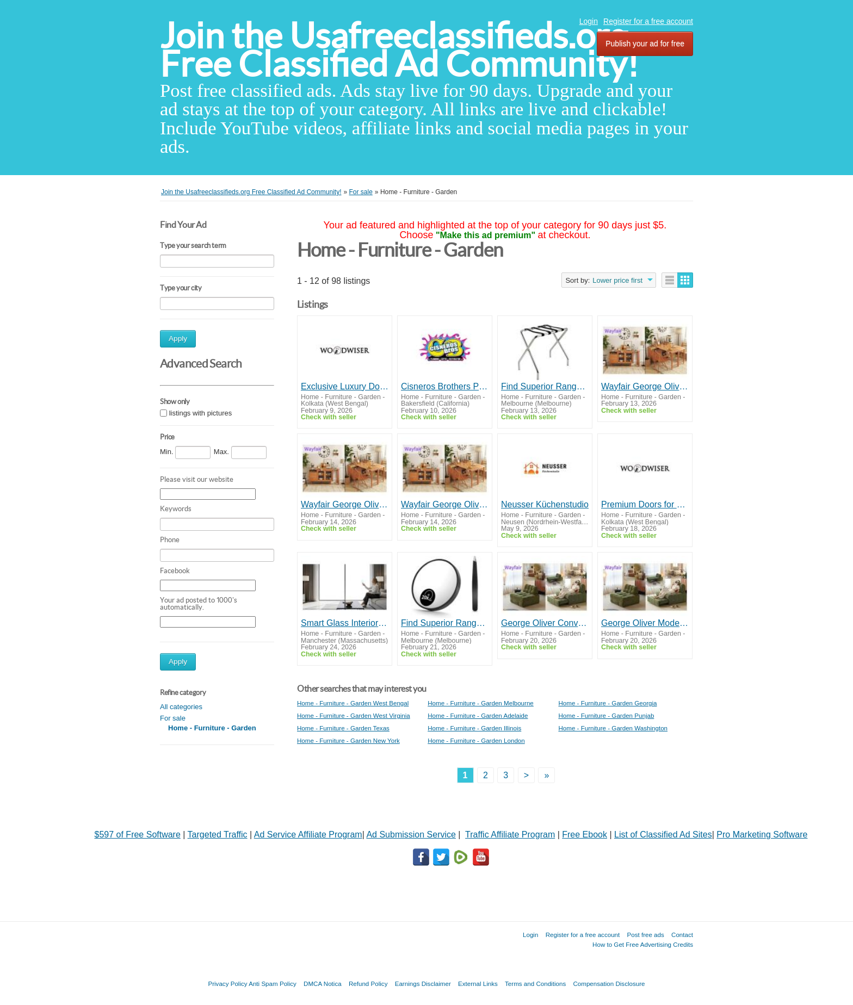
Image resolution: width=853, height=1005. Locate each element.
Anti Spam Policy (272, 983)
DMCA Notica (323, 983)
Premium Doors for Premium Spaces (645, 504)
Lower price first (617, 280)
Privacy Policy (227, 983)
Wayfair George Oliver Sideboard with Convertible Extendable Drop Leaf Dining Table (445, 504)
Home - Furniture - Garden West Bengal (353, 702)
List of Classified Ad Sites (663, 834)
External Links (478, 983)
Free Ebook (584, 834)
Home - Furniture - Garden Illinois (474, 727)
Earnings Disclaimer (423, 983)
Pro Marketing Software (761, 834)
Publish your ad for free (644, 43)
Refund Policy (368, 983)
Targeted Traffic (218, 834)
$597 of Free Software (138, 834)
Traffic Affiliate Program (510, 834)
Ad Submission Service (411, 834)
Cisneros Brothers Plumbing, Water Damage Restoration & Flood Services (445, 386)
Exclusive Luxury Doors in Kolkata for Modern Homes (344, 386)
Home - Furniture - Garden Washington (612, 727)
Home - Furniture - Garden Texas (343, 727)
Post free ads (645, 934)
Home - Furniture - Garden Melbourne (481, 702)
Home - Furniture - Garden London (476, 740)
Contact (682, 934)
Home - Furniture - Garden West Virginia (353, 715)
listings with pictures (200, 413)
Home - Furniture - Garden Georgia (607, 702)
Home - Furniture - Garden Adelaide (478, 715)
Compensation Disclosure (609, 983)
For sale (173, 718)
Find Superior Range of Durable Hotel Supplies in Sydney (545, 386)
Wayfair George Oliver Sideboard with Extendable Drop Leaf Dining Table (645, 386)
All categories (181, 707)
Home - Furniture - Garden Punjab (606, 715)
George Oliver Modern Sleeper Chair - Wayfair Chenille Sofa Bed (645, 623)
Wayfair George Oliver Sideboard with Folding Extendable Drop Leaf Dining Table (344, 504)
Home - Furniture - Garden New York (348, 740)
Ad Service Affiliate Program (308, 834)
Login (588, 21)
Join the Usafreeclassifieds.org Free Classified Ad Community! (399, 50)
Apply (178, 338)
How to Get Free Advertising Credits (642, 944)
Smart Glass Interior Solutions (344, 623)
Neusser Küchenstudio (545, 504)
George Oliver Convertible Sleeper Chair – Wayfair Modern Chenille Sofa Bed (545, 623)
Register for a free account (648, 21)
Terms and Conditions (535, 983)
